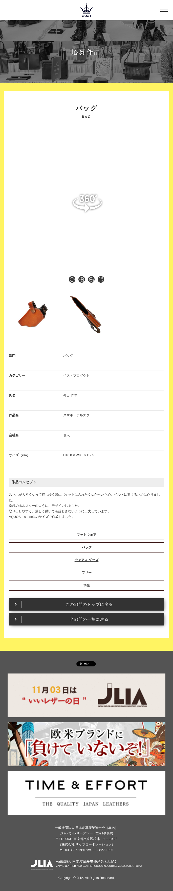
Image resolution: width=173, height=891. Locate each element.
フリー (87, 572)
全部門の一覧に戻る (89, 619)
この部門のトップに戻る (89, 604)
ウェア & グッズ (87, 560)
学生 (86, 585)
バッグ (87, 547)
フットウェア (86, 535)
